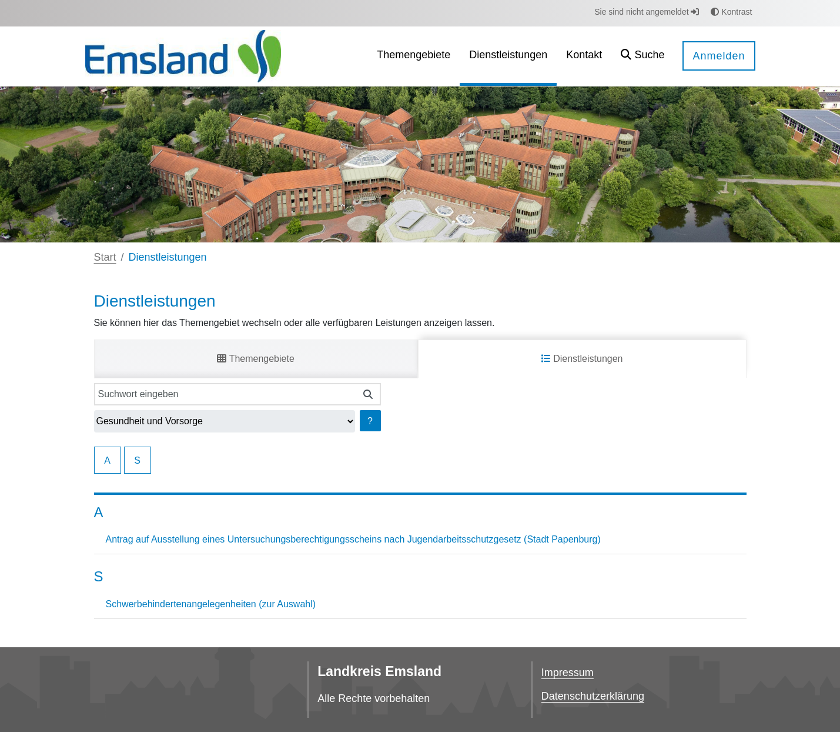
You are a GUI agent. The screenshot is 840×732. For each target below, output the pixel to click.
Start (105, 257)
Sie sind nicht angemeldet (646, 11)
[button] (642, 56)
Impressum (567, 672)
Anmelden (718, 56)
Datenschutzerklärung (592, 696)
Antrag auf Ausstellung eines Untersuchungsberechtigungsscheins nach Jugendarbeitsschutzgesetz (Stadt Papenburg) (353, 539)
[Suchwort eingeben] (225, 394)
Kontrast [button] (731, 11)
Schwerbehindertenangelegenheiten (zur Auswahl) (211, 604)
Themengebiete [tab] (255, 359)
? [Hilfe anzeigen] (370, 421)
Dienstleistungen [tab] (582, 359)
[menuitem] (413, 56)
